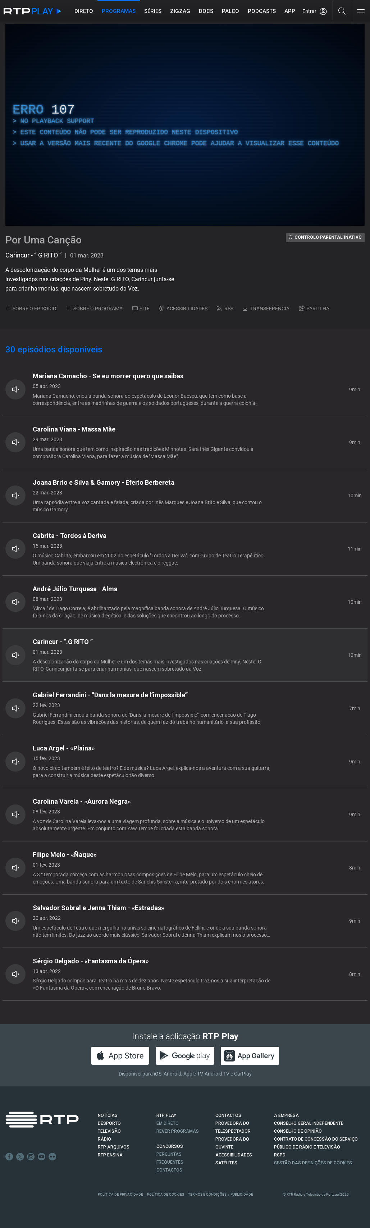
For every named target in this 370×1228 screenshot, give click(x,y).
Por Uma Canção (43, 240)
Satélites (226, 1162)
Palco (230, 11)
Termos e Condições (207, 1194)
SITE (141, 308)
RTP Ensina (110, 1155)
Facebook (9, 1157)
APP (289, 11)
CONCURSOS (169, 1146)
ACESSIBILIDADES (183, 308)
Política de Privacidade (120, 1194)
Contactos (169, 1170)
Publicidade (241, 1194)
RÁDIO (104, 1139)
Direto (83, 11)
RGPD (280, 1155)
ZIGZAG (180, 11)
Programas (119, 11)
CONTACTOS (228, 1115)
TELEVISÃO (109, 1131)
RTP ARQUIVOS (113, 1147)
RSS (225, 308)
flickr (52, 1157)
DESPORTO (109, 1123)
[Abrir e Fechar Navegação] (360, 11)
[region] (185, 125)
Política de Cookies (165, 1194)
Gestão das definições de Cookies (313, 1162)
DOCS (206, 11)
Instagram (31, 1157)
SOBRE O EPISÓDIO (30, 308)
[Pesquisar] (342, 11)
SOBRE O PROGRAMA (94, 308)
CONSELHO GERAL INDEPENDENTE (308, 1123)
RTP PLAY (166, 1115)
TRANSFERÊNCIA (266, 308)
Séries (152, 11)
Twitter (20, 1157)
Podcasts (262, 11)
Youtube (42, 1157)
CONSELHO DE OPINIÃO (298, 1131)
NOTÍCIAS (108, 1115)
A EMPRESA (286, 1115)
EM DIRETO (167, 1123)
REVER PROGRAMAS (177, 1131)
